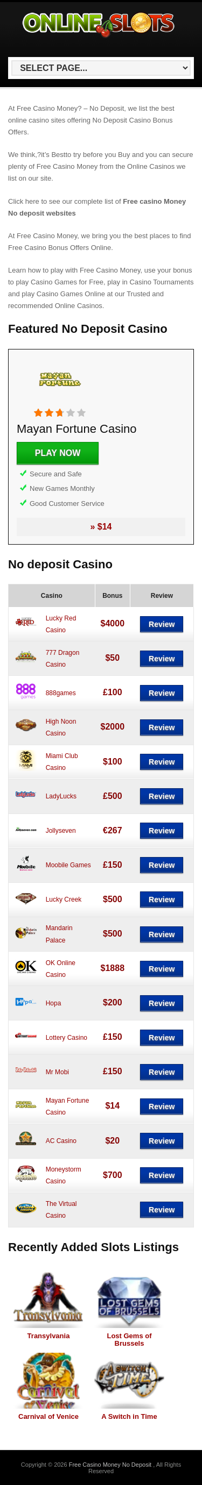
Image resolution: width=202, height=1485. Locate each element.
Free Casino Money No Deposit (111, 1464)
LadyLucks (61, 796)
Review (162, 624)
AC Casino (61, 1141)
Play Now (57, 453)
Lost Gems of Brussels (129, 1339)
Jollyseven (61, 830)
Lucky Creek (64, 899)
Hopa (53, 1003)
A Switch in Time (129, 1416)
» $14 (101, 526)
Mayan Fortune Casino (77, 428)
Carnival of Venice (48, 1416)
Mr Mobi (57, 1072)
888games (61, 693)
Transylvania (48, 1336)
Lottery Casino (66, 1037)
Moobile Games (68, 865)
